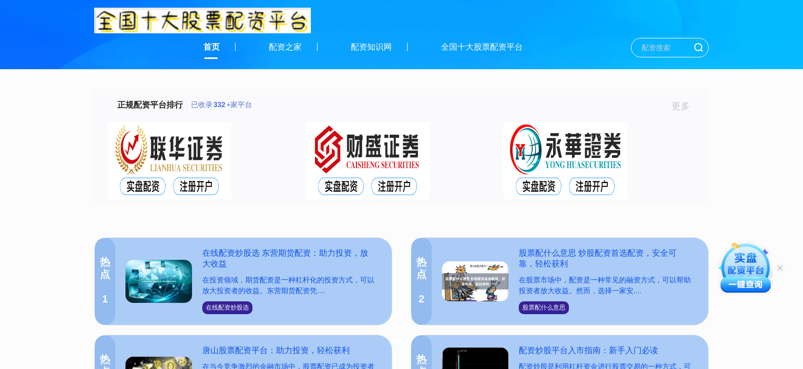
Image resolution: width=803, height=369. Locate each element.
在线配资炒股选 (227, 307)
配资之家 (285, 47)
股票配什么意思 (543, 307)
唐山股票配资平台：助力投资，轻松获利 (276, 350)
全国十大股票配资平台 (482, 47)
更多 (685, 106)
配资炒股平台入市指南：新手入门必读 (588, 350)
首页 (211, 47)
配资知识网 (371, 47)
